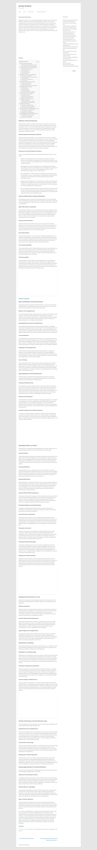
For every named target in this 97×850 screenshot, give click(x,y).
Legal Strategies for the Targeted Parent (28, 102)
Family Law (30, 829)
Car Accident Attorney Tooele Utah (26, 838)
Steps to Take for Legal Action (27, 117)
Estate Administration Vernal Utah (69, 34)
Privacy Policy (31, 11)
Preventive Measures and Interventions (27, 92)
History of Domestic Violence (26, 69)
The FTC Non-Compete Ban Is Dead (69, 27)
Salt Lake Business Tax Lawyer (68, 64)
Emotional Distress (25, 87)
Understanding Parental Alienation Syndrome (29, 64)
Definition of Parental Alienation (26, 63)
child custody (38, 829)
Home (20, 11)
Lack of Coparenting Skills (26, 72)
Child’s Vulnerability (25, 73)
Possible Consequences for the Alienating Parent (30, 85)
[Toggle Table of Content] (37, 62)
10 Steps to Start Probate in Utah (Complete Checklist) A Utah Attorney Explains (70, 41)
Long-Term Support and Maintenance (28, 107)
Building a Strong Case (25, 100)
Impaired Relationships (25, 90)
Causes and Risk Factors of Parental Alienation (28, 67)
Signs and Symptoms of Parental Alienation (28, 74)
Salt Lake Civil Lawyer (67, 63)
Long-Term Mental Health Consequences (28, 91)
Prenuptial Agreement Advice (68, 33)
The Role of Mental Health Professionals (28, 101)
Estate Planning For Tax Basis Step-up (70, 25)
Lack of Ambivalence (25, 78)
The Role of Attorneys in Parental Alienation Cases (29, 108)
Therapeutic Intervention (26, 95)
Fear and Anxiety (24, 80)
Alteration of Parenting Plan (26, 84)
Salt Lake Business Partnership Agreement (70, 66)
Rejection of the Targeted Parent (27, 75)
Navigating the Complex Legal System (28, 112)
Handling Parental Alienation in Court (27, 98)
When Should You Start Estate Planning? (70, 46)
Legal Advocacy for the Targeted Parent (28, 109)
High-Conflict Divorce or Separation (27, 68)
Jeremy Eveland (25, 6)
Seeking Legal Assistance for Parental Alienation (29, 113)
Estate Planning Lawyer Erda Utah (69, 31)
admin (21, 830)
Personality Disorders (25, 70)
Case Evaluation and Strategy (26, 111)
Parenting (46, 829)
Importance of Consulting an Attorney (28, 114)
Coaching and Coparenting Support (27, 96)
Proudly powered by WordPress (24, 844)
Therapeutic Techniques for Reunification (28, 106)
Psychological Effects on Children (26, 86)
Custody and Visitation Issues (26, 83)
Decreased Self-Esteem (25, 89)
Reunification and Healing (25, 103)
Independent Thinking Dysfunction (27, 79)
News (24, 11)
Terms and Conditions (41, 11)
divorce (43, 829)
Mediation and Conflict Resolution (27, 97)
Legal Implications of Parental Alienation (27, 81)
